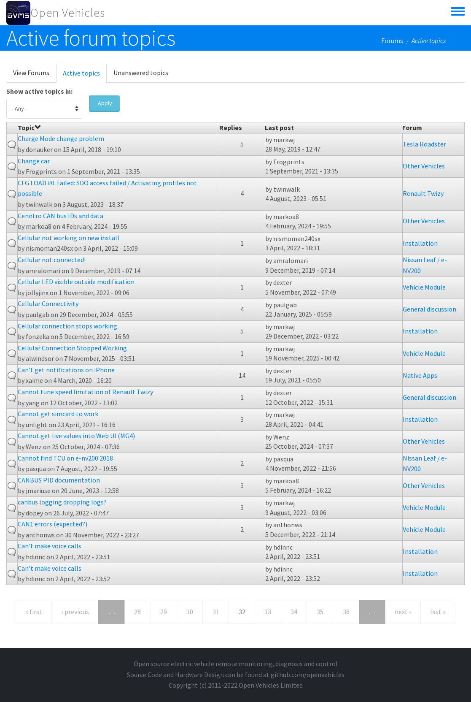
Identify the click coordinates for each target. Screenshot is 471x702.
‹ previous (75, 611)
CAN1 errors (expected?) (52, 524)
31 (216, 611)
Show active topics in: (39, 91)
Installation (420, 243)
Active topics (85, 75)
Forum (412, 127)
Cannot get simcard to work (58, 413)
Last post (279, 127)
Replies (230, 127)
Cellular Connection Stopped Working (72, 348)
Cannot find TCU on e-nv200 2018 (65, 458)
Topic (29, 127)
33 (267, 611)
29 (163, 611)
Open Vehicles (67, 12)
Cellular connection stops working (67, 326)
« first (33, 611)
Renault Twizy (423, 193)
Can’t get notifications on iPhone (66, 370)
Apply (105, 103)
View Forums (31, 72)
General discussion (429, 309)
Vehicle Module (424, 287)
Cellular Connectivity (48, 303)
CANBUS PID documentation (59, 480)
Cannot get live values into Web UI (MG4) (76, 435)
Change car (34, 161)
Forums (392, 40)
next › (403, 611)
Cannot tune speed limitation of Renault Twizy (85, 392)
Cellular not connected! (52, 259)
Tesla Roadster (424, 144)
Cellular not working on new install (68, 237)
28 (137, 611)
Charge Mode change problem (61, 138)
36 (346, 611)
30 (189, 611)
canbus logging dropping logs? (62, 502)
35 (320, 611)
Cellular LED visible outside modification (76, 281)
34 (294, 611)
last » (438, 611)
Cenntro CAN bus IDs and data (60, 215)
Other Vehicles (424, 166)
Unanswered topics (140, 72)
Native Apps (420, 375)
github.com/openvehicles (308, 674)
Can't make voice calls (49, 546)
